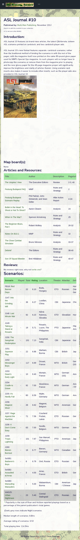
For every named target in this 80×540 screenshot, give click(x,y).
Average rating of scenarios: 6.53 (19, 521)
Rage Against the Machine (10, 416)
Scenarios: (14, 273)
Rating (35, 280)
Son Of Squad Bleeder (15, 259)
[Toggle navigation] (38, 4)
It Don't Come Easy (10, 427)
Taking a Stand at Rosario (8, 329)
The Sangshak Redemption (10, 340)
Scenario (9, 280)
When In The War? (13, 217)
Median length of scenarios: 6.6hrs (19, 515)
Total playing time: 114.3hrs (16, 526)
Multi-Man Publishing (26, 25)
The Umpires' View (13, 182)
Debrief (8, 250)
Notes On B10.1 (12, 234)
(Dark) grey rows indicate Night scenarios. (23, 510)
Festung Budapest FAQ (15, 189)
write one (36, 269)
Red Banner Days (9, 289)
